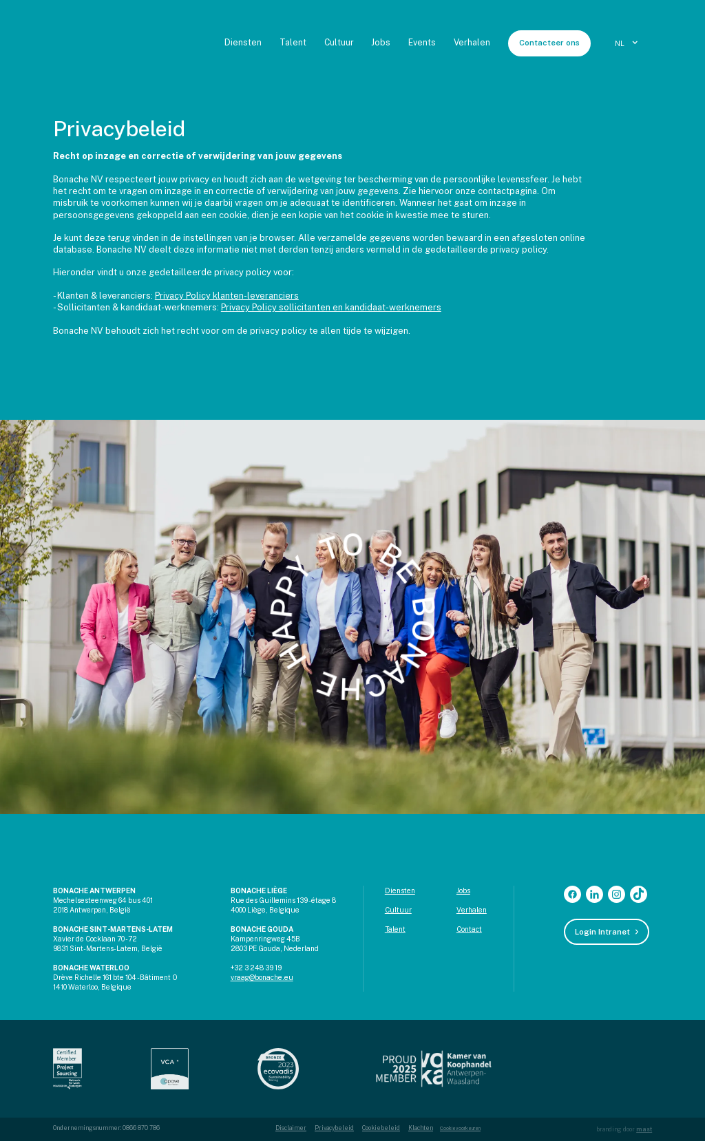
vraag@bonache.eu (262, 977)
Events (422, 42)
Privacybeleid (334, 1127)
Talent (293, 42)
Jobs (380, 42)
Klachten (420, 1127)
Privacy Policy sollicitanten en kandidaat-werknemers (331, 307)
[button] (628, 43)
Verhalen (472, 42)
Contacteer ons (549, 42)
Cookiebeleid (381, 1127)
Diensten (243, 42)
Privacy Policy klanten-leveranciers (227, 295)
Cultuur (339, 42)
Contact (469, 929)
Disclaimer (290, 1127)
